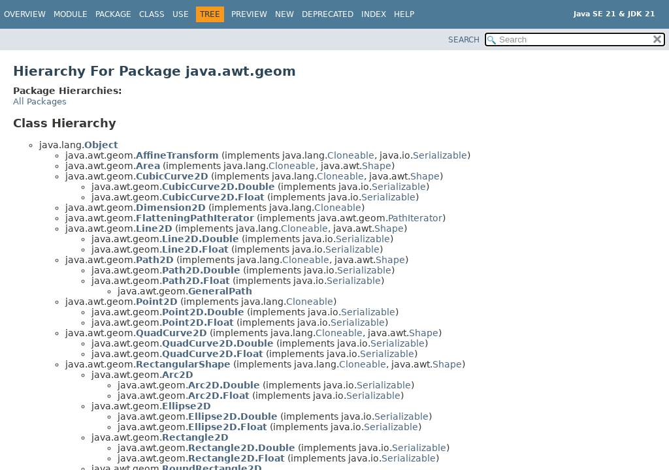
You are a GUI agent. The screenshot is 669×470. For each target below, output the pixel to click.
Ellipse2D (186, 406)
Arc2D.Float (219, 395)
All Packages (40, 101)
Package (113, 14)
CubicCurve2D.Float (213, 197)
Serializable (440, 155)
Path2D (155, 260)
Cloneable (350, 155)
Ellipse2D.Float (227, 427)
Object (101, 145)
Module (71, 14)
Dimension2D (171, 207)
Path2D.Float (196, 280)
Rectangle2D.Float (236, 458)
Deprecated (327, 14)
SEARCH (464, 39)
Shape (376, 166)
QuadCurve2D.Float (212, 354)
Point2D (157, 301)
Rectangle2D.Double (241, 448)
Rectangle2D (195, 437)
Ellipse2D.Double (233, 416)
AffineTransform (177, 155)
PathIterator (415, 218)
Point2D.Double (203, 312)
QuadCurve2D (171, 333)
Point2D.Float (198, 322)
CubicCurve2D (172, 176)
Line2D (154, 228)
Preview (249, 14)
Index (373, 14)
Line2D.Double (200, 239)
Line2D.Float (195, 249)
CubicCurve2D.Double (218, 186)
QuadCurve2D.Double (218, 343)
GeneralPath (220, 291)
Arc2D (177, 374)
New (284, 14)
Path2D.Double (201, 270)
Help (404, 14)
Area (148, 166)
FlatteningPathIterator (195, 218)
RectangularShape (183, 364)
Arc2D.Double (224, 385)
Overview (25, 14)
